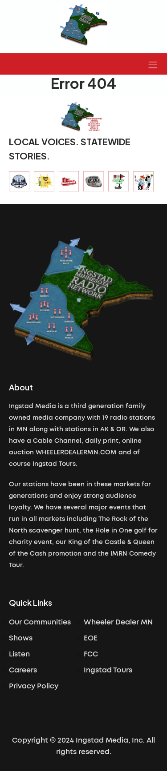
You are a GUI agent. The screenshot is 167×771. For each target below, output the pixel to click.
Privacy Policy (33, 686)
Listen (19, 654)
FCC (91, 654)
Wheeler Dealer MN (118, 622)
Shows (21, 638)
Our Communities (40, 622)
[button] (152, 64)
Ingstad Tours (108, 670)
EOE (91, 638)
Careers (23, 670)
